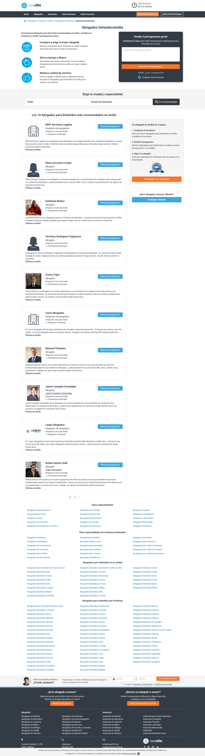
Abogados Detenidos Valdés (92, 588)
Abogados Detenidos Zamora (146, 658)
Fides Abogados (53, 469)
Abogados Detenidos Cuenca (92, 614)
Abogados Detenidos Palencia (146, 618)
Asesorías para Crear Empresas (157, 716)
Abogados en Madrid (30, 716)
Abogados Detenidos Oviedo (39, 576)
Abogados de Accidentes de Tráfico (42, 526)
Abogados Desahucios (72, 730)
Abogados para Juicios (90, 553)
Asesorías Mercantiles (152, 727)
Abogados (25, 712)
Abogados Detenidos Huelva (92, 634)
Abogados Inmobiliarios (143, 514)
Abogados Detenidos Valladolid (146, 654)
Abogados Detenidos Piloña (145, 588)
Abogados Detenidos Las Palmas (94, 650)
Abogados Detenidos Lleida (92, 658)
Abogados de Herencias (90, 526)
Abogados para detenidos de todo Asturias (46, 568)
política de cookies (129, 754)
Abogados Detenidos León (91, 654)
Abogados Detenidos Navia (145, 584)
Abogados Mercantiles (143, 522)
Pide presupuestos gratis (143, 703)
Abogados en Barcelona (31, 719)
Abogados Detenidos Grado (145, 572)
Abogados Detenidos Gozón (145, 568)
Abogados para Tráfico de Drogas (147, 545)
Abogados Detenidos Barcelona (41, 646)
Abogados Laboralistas (143, 518)
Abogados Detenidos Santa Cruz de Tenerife (152, 630)
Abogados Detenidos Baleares (40, 642)
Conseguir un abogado (156, 179)
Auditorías (147, 730)
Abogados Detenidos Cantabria (41, 666)
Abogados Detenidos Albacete (40, 618)
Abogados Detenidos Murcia (145, 606)
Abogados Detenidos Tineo (144, 576)
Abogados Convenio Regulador (75, 719)
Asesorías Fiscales (151, 722)
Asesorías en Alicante (111, 733)
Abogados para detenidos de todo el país (45, 606)
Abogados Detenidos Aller (91, 592)
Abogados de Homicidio (37, 549)
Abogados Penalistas (142, 526)
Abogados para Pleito (142, 537)
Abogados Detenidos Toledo (145, 646)
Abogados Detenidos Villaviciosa (94, 576)
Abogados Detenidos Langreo (40, 588)
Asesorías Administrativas (154, 733)
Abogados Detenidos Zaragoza (146, 662)
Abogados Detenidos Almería (40, 626)
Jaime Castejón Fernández (58, 393)
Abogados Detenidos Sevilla (145, 638)
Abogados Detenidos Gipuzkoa (93, 618)
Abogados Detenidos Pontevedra (147, 622)
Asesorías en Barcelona (112, 719)
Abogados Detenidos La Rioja (93, 646)
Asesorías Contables (152, 719)
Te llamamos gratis (168, 679)
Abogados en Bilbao (30, 725)
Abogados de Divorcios (90, 514)
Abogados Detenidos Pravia (145, 580)
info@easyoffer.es (110, 744)
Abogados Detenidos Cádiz (39, 662)
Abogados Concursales (37, 522)
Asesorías (106, 712)
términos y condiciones (143, 684)
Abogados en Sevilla (30, 730)
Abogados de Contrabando (39, 545)
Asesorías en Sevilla (111, 730)
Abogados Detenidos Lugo (91, 662)
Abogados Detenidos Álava (39, 614)
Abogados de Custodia (90, 510)
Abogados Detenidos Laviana (93, 584)
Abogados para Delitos (90, 537)
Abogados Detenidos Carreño (93, 596)
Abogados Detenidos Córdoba (93, 610)
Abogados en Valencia (31, 722)
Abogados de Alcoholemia (38, 557)
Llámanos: (66, 744)
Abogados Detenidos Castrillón (40, 596)
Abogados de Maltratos (90, 557)
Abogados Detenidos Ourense (146, 614)
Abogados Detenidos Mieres (39, 592)
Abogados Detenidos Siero (38, 584)
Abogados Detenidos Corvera (93, 572)
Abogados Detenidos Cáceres (40, 658)
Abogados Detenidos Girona (92, 622)
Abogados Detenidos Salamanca (147, 626)
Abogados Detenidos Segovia (146, 634)
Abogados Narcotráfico (37, 553)
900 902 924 (67, 747)
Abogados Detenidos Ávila (38, 634)
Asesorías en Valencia (112, 722)
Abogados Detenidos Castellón (40, 670)
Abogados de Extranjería (91, 518)
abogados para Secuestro (144, 541)
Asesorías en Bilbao (111, 725)
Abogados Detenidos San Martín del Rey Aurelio (101, 568)
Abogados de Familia (89, 522)
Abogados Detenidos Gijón (38, 572)
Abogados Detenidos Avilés (39, 580)
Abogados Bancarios (36, 514)
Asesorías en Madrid (111, 716)
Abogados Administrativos (39, 510)
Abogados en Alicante (31, 733)
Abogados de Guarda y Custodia (76, 727)
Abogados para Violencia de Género (148, 553)
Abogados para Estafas (90, 549)
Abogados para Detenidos (91, 545)
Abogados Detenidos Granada (93, 626)
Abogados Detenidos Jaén (91, 642)
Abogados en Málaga (30, 727)
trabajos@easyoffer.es (112, 747)
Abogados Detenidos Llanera (92, 580)
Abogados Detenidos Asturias (40, 630)
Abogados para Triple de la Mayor (147, 549)
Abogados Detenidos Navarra (146, 610)
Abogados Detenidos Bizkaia (39, 650)
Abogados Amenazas (36, 537)
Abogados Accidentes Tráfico (75, 733)
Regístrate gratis (62, 703)
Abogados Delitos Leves (90, 541)
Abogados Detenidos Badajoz (40, 638)
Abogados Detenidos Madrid (92, 666)
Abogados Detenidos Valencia (146, 650)
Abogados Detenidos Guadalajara (95, 630)
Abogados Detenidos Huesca (92, 638)
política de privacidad (163, 684)
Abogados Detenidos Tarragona (147, 642)
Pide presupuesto (110, 126)
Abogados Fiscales (141, 510)
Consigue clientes (157, 199)
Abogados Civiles (34, 518)
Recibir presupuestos (150, 66)
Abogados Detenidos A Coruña (40, 610)
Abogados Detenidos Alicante (40, 622)
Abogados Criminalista (37, 541)
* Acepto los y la (147, 684)
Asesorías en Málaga (111, 727)
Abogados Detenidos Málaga (92, 670)
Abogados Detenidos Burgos (39, 654)
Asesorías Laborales (152, 725)
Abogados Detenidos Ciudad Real (94, 606)
